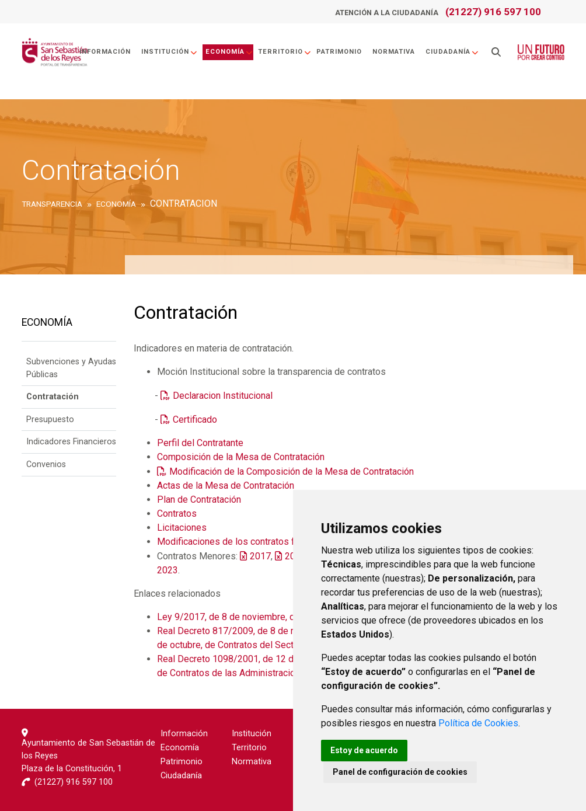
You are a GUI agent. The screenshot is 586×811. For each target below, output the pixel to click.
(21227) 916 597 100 (493, 12)
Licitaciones (182, 527)
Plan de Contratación (199, 499)
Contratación (52, 397)
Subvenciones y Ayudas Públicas (71, 368)
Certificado (196, 419)
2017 (260, 556)
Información (105, 51)
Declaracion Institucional (223, 395)
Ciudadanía (452, 51)
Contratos (177, 513)
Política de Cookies (478, 723)
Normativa (393, 51)
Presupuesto (50, 419)
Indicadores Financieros (71, 442)
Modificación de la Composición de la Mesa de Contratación (291, 471)
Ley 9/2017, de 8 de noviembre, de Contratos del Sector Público (288, 616)
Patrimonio (339, 51)
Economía (229, 51)
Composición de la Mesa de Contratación (241, 456)
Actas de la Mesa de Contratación (225, 485)
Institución (169, 51)
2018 (295, 556)
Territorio (285, 51)
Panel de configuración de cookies (400, 772)
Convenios (46, 464)
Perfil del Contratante (200, 442)
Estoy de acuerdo (364, 750)
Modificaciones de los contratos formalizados (251, 541)
